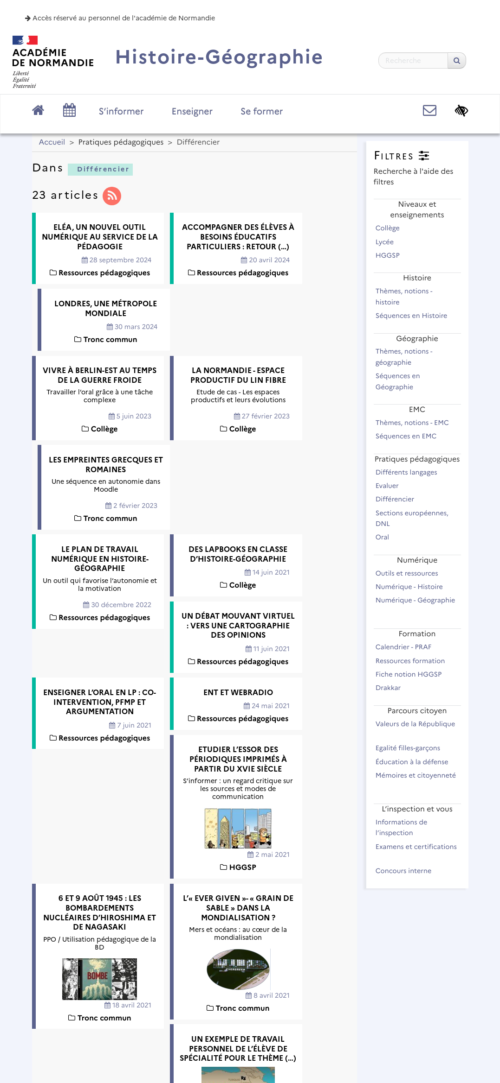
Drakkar (392, 688)
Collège (392, 228)
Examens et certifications (416, 851)
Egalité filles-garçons (412, 748)
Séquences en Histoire (415, 315)
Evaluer (391, 485)
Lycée (389, 242)
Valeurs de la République (415, 729)
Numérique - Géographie (415, 605)
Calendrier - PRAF (408, 647)
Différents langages (411, 472)
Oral (386, 537)
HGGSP (392, 255)
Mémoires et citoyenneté (416, 780)
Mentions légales (173, 1020)
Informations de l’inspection (402, 827)
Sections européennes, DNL (412, 518)
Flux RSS (400, 1020)
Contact (234, 1020)
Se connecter (433, 1048)
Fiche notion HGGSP (413, 674)
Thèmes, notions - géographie (404, 356)
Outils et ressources (411, 573)
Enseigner (192, 111)
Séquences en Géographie (399, 381)
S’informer (121, 111)
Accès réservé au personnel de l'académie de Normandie (120, 18)
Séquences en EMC (410, 436)
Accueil (52, 142)
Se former (261, 111)
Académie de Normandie (250, 996)
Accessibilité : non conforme (317, 1020)
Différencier (100, 169)
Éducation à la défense (416, 762)
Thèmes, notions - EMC (416, 422)
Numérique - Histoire (413, 587)
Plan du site (106, 1020)
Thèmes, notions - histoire (404, 296)
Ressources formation (414, 661)
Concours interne (408, 871)
